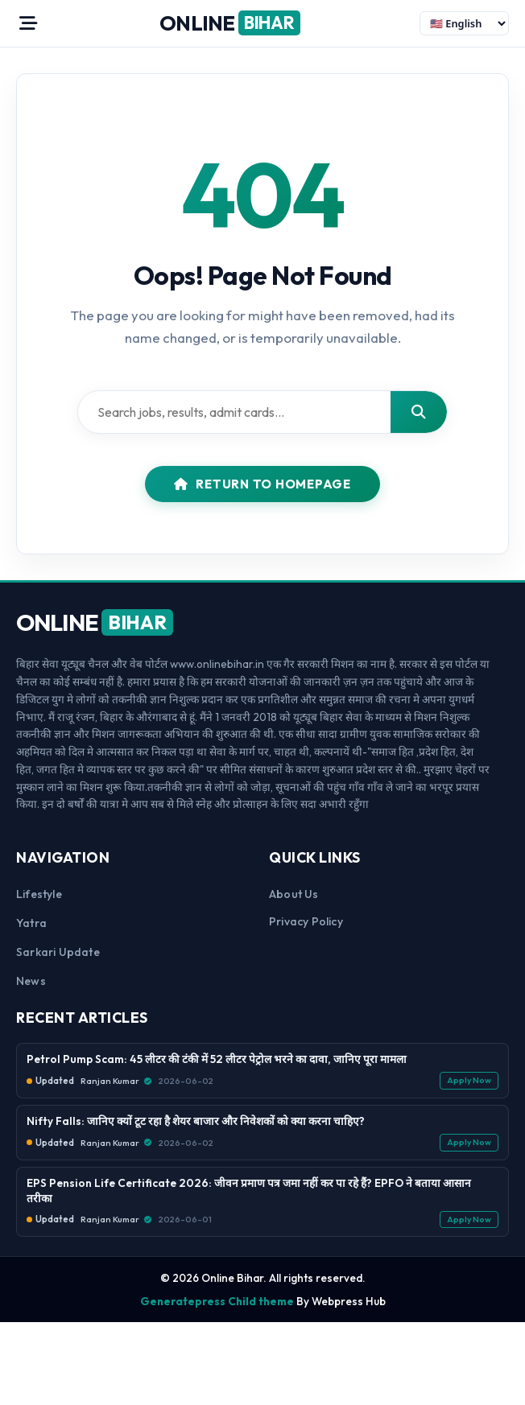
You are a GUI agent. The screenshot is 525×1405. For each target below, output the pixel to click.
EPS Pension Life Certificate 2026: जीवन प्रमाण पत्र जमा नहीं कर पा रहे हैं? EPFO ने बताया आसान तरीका (249, 1190)
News (31, 981)
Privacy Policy (306, 921)
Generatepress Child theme (217, 1301)
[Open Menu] (28, 23)
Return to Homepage (262, 484)
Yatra (31, 923)
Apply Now (469, 1080)
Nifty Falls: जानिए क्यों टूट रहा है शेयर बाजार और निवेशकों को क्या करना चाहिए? (196, 1121)
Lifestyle (39, 894)
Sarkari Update (58, 952)
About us (294, 894)
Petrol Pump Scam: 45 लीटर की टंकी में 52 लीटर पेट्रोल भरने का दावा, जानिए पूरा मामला (217, 1059)
